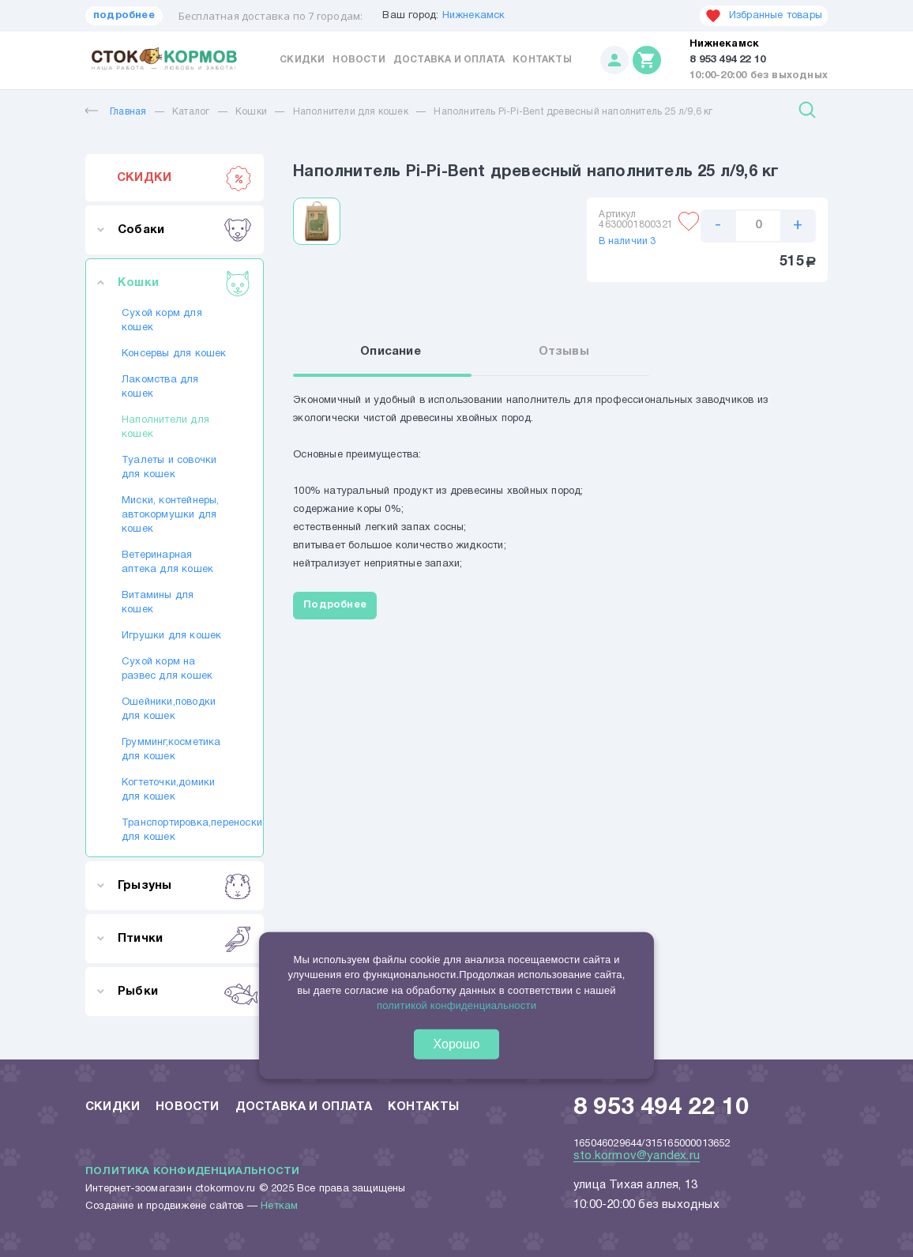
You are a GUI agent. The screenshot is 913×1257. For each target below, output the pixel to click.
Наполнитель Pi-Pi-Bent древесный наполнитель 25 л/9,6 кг (573, 111)
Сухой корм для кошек (162, 321)
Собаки (184, 229)
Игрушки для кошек (171, 636)
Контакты (542, 59)
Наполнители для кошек (350, 111)
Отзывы (564, 351)
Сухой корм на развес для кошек (167, 669)
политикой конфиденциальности (456, 1005)
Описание (390, 351)
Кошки (251, 111)
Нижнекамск (473, 16)
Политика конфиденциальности (192, 1171)
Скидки (302, 59)
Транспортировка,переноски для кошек (174, 830)
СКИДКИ (184, 177)
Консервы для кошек (174, 354)
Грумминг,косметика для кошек (171, 750)
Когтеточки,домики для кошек (168, 790)
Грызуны (184, 885)
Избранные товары (763, 16)
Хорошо (457, 1044)
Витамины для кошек (157, 603)
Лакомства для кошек (160, 387)
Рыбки (184, 991)
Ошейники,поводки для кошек (169, 709)
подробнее (124, 16)
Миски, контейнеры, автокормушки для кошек (171, 515)
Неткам (279, 1206)
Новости (359, 59)
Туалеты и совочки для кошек (169, 468)
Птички (184, 938)
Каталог (190, 111)
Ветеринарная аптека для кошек (167, 562)
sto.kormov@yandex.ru (636, 1155)
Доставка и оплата (449, 59)
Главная (115, 111)
